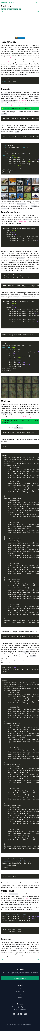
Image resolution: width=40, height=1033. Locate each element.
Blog (20, 997)
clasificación (23, 101)
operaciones (35, 896)
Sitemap (20, 1000)
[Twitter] (14, 1016)
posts (26, 900)
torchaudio (11, 62)
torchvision (11, 58)
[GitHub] (18, 1016)
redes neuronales (12, 9)
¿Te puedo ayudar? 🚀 (20, 980)
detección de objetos (8, 105)
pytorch (3, 9)
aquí (31, 108)
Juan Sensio (20, 972)
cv (19, 9)
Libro (20, 991)
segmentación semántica (26, 105)
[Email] (25, 1016)
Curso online (20, 994)
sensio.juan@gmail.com (21, 1009)
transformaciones (22, 222)
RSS (38, 12)
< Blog (3, 12)
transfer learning (25, 418)
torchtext (4, 60)
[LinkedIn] (21, 1016)
